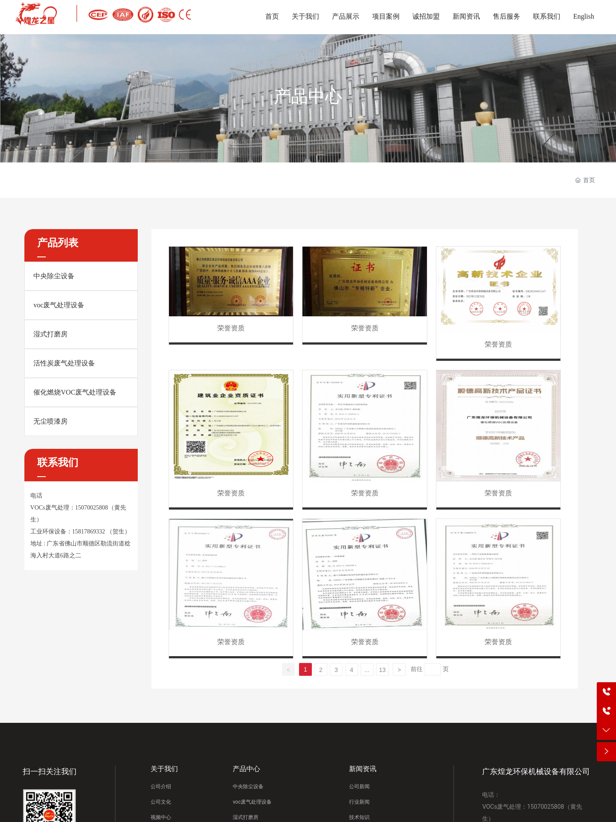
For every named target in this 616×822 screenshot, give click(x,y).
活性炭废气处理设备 (64, 363)
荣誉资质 (231, 328)
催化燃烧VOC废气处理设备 (74, 392)
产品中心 (308, 96)
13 (382, 669)
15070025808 (91, 507)
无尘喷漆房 (50, 421)
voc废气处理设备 (58, 305)
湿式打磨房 (50, 334)
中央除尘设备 (53, 276)
